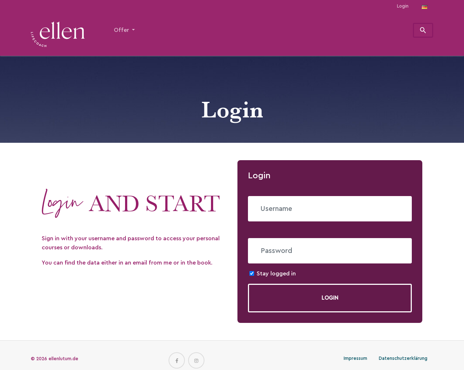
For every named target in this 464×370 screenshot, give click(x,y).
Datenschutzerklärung (403, 358)
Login (403, 6)
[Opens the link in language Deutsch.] (424, 6)
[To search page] (423, 30)
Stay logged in (276, 274)
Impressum (355, 358)
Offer (122, 30)
